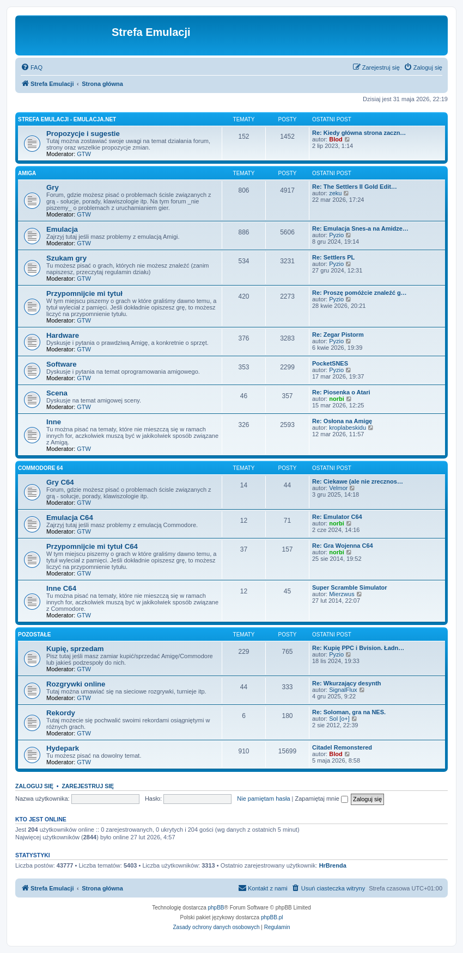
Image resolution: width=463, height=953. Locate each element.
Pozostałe (34, 635)
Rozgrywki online (75, 684)
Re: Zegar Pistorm (338, 334)
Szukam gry (66, 258)
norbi (336, 398)
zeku (335, 193)
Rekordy (60, 713)
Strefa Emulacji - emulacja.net (67, 119)
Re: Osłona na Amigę (342, 421)
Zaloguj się (34, 786)
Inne (53, 422)
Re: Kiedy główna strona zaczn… (359, 132)
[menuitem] (31, 67)
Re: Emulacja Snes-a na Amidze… (360, 228)
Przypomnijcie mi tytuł (84, 293)
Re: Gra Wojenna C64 (342, 545)
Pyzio (336, 235)
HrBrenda (332, 865)
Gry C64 (60, 482)
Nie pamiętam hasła (263, 798)
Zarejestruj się (88, 786)
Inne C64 (61, 588)
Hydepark (62, 748)
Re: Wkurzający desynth (346, 683)
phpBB (216, 908)
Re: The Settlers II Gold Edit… (354, 186)
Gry (52, 187)
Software (61, 364)
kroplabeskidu (347, 427)
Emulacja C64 (69, 517)
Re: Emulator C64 (337, 516)
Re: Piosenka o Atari (341, 392)
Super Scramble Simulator (349, 587)
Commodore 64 (40, 468)
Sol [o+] (339, 718)
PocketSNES (330, 363)
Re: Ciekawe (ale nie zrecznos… (357, 481)
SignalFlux (343, 689)
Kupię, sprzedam (75, 649)
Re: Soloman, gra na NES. (349, 712)
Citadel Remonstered (342, 747)
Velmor (338, 488)
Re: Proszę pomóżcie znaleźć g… (359, 292)
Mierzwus (341, 594)
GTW (84, 154)
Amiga (27, 173)
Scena (57, 393)
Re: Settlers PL (333, 257)
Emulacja (62, 229)
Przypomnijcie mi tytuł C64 (92, 546)
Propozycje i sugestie (83, 133)
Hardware (62, 335)
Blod (335, 139)
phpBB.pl (272, 917)
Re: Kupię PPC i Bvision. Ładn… (358, 648)
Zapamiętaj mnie (321, 798)
